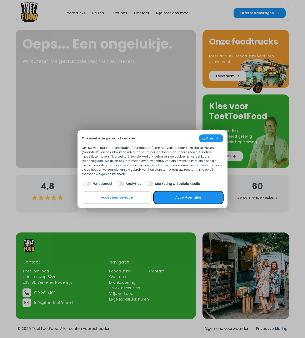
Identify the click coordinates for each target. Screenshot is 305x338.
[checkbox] (97, 183)
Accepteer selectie (117, 197)
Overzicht (211, 138)
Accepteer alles (188, 197)
